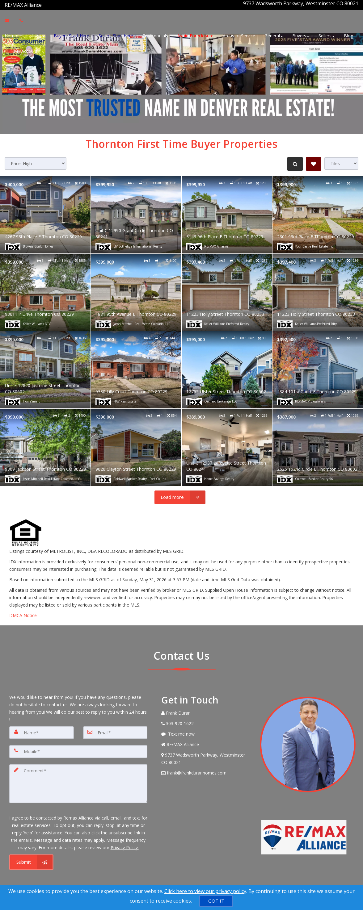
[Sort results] (35, 160)
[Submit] (31, 856)
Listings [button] (35, 35)
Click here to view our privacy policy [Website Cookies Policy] (205, 891)
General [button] (273, 35)
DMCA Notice (23, 612)
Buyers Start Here (71, 35)
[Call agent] (42, 3)
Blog (348, 35)
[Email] (115, 729)
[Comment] (78, 778)
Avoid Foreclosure (195, 35)
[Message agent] (206, 731)
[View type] (341, 160)
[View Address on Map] (206, 755)
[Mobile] (78, 748)
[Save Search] (313, 161)
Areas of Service (239, 35)
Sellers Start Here (116, 35)
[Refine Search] (294, 161)
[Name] (41, 729)
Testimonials (155, 35)
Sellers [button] (327, 35)
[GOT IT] (216, 901)
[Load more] (179, 494)
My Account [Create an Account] (23, 50)
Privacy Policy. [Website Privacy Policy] (125, 842)
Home (11, 35)
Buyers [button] (300, 35)
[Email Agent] (10, 19)
